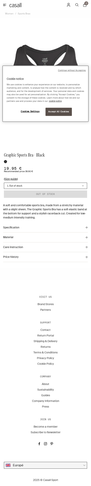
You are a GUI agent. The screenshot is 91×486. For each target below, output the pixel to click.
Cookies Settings (30, 111)
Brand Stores (45, 304)
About (45, 384)
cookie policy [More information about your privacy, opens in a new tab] (55, 101)
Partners (45, 310)
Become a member (46, 426)
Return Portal (45, 335)
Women (9, 13)
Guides (45, 395)
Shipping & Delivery (45, 341)
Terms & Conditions (45, 352)
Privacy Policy (45, 358)
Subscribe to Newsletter (46, 432)
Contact (45, 330)
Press (45, 406)
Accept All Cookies (58, 111)
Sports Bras (24, 13)
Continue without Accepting (72, 70)
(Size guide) (11, 179)
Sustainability (45, 389)
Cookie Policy (45, 363)
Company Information (45, 401)
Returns (46, 347)
